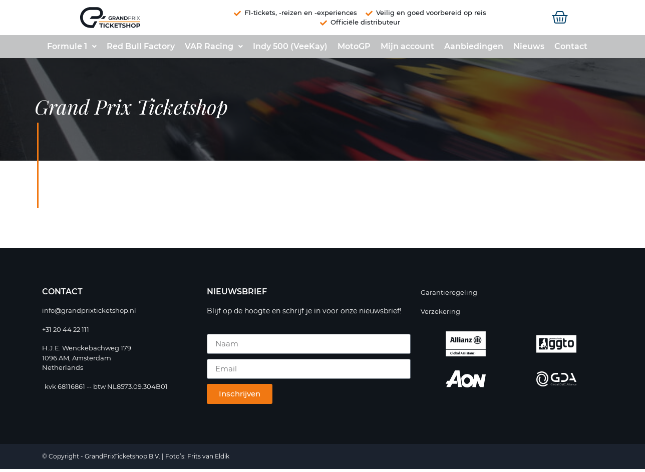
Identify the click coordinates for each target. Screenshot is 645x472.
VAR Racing (214, 49)
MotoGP (354, 49)
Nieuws (528, 49)
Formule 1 (72, 49)
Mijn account (407, 49)
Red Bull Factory (141, 49)
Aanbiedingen (473, 49)
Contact (570, 49)
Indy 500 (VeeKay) (290, 49)
